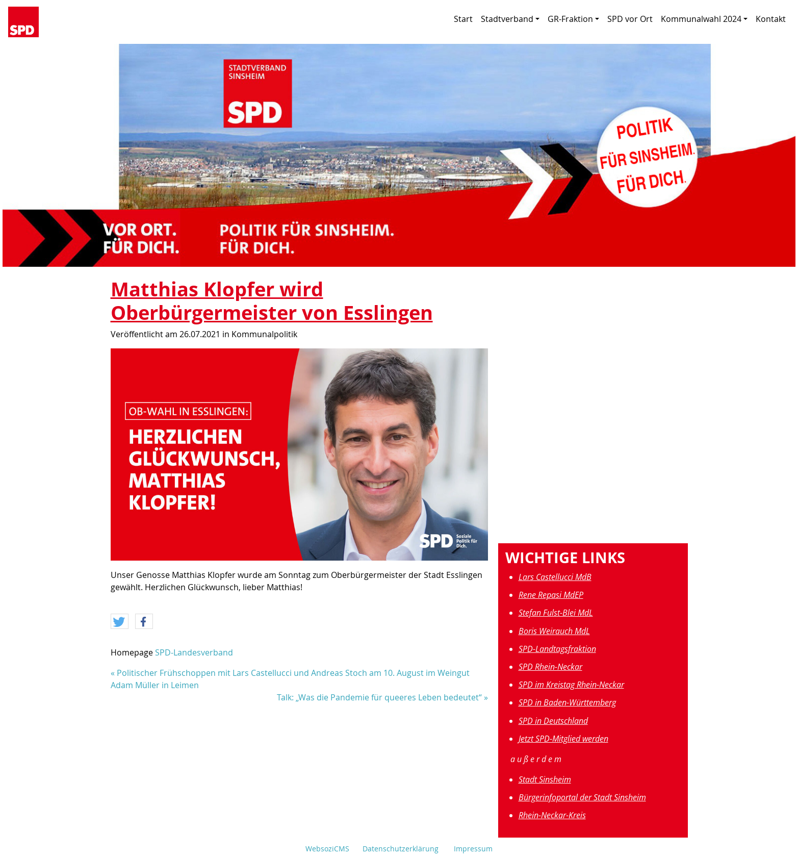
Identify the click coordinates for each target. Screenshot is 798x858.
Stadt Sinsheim (545, 779)
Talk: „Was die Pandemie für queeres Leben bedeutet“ (379, 697)
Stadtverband (510, 18)
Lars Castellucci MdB (555, 577)
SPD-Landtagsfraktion (557, 648)
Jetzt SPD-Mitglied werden (563, 738)
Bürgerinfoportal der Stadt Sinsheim (582, 797)
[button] (119, 621)
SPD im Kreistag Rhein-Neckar (571, 684)
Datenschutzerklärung (401, 848)
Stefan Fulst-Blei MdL (556, 612)
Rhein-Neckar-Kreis (552, 815)
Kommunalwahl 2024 (704, 18)
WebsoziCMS (327, 848)
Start (463, 18)
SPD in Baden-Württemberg (567, 702)
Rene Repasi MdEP (551, 594)
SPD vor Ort (630, 18)
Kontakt (771, 18)
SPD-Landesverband (194, 652)
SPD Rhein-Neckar (550, 666)
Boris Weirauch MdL (554, 631)
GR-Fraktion (573, 18)
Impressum (473, 848)
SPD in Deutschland (553, 720)
